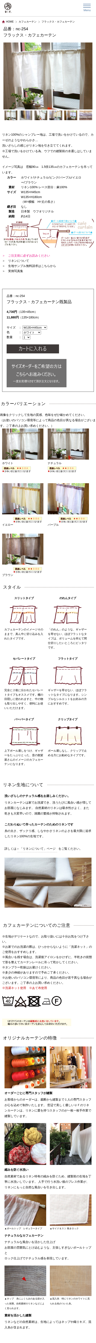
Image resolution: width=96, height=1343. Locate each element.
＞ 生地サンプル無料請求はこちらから (29, 266)
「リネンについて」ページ (38, 848)
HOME (10, 21)
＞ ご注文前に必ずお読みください (26, 255)
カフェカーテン (28, 21)
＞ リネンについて (15, 260)
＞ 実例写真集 (12, 271)
